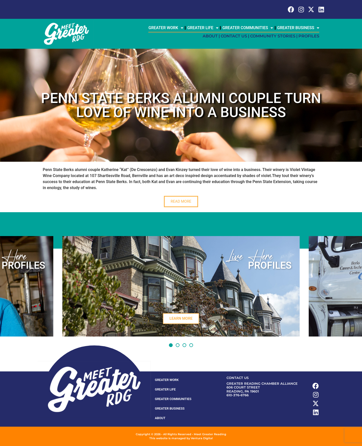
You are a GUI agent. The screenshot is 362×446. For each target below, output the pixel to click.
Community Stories (272, 36)
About (210, 36)
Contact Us (234, 36)
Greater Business (298, 28)
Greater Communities (247, 28)
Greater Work (165, 28)
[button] (171, 345)
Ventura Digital (202, 438)
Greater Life (202, 28)
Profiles (308, 36)
